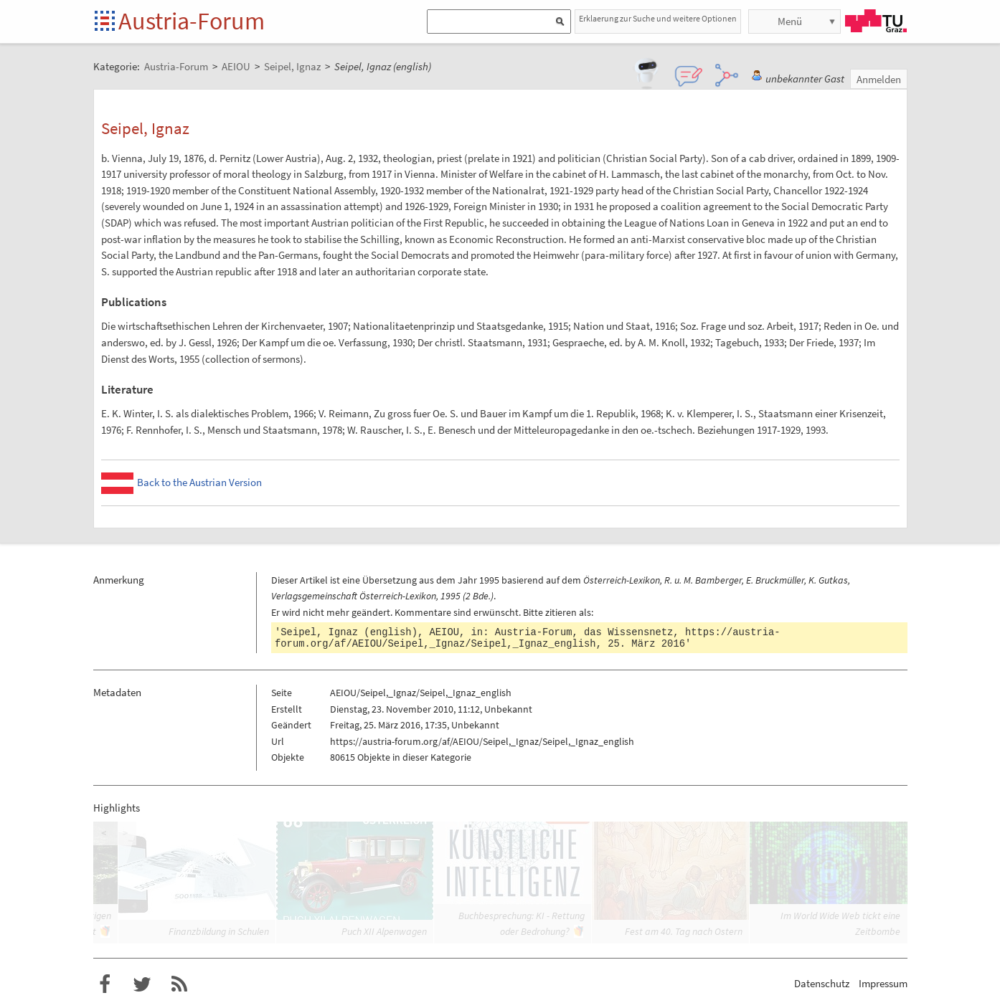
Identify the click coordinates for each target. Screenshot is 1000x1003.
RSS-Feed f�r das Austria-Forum (179, 984)
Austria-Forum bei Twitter (142, 984)
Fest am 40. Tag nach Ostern (683, 931)
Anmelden (879, 79)
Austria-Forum (191, 21)
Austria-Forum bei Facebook (104, 984)
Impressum (883, 983)
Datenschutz (821, 983)
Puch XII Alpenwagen (384, 931)
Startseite (105, 21)
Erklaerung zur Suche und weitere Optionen (658, 18)
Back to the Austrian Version (199, 482)
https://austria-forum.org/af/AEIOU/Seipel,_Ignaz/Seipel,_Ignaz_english (527, 638)
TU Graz (876, 20)
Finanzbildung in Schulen (219, 931)
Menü (790, 21)
